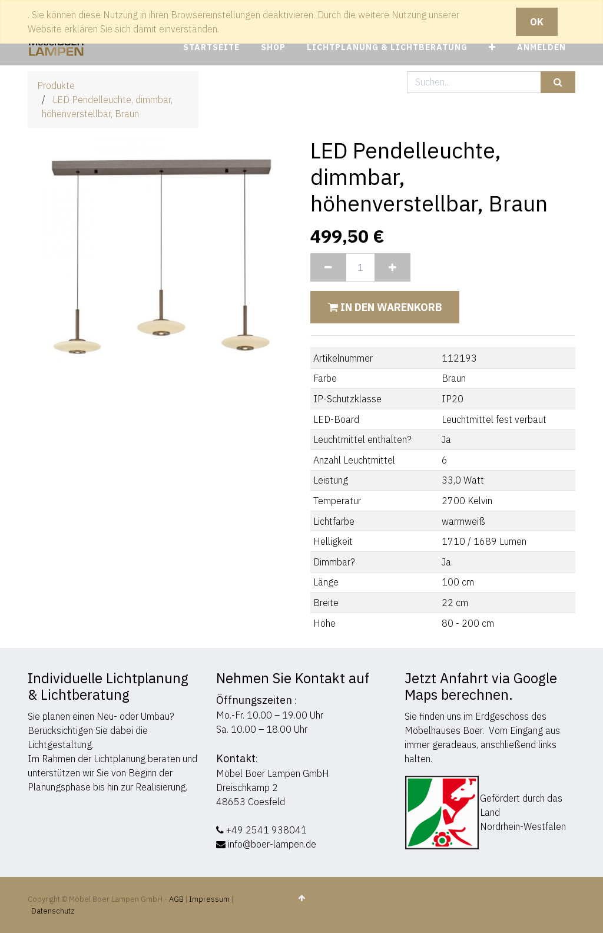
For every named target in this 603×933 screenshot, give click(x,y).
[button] (492, 47)
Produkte (56, 85)
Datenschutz (53, 911)
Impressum (209, 899)
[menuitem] (211, 47)
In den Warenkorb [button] (385, 307)
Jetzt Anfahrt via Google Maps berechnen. (481, 686)
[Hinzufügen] (392, 267)
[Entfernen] (328, 267)
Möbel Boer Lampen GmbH (272, 773)
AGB (177, 899)
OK (537, 22)
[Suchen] (558, 82)
